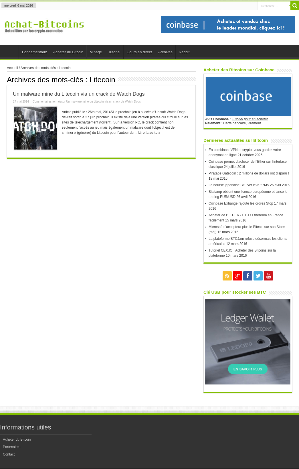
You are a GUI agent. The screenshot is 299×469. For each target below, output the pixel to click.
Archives (165, 52)
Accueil (11, 52)
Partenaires (11, 447)
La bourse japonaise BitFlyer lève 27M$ (239, 185)
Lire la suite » (149, 133)
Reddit (184, 52)
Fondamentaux (34, 52)
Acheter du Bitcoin (68, 52)
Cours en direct (139, 52)
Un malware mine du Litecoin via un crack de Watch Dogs (79, 94)
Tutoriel (114, 52)
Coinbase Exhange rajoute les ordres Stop (241, 203)
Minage (96, 52)
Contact (9, 454)
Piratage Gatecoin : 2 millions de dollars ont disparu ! (249, 173)
